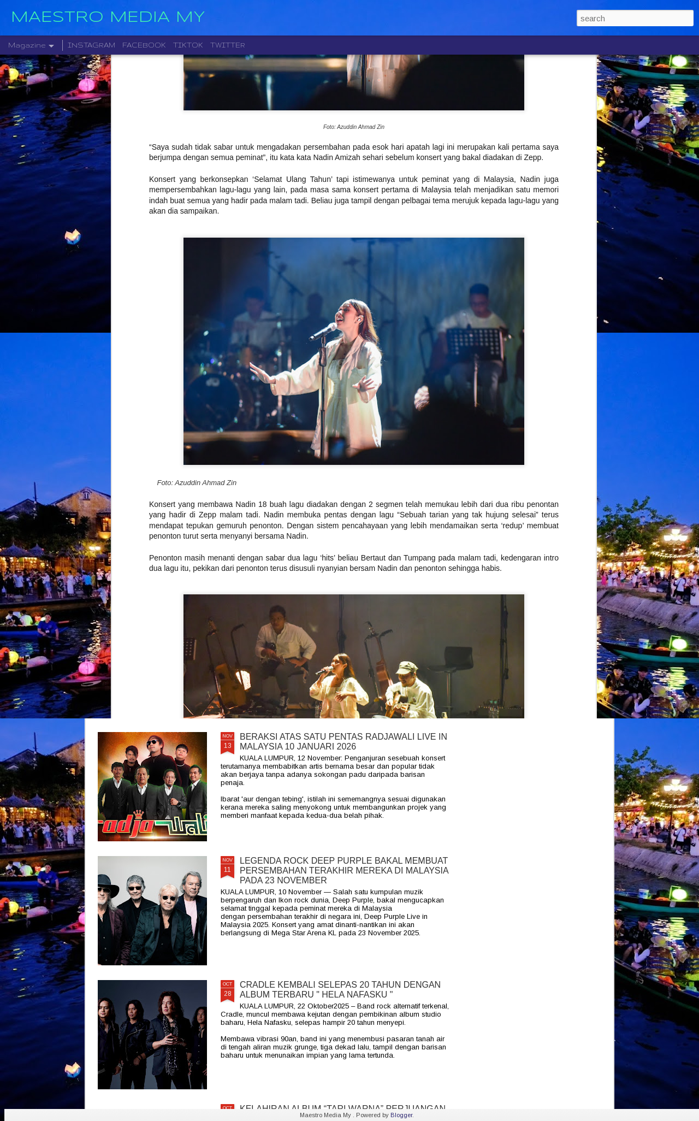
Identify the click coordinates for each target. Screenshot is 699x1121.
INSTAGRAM (91, 45)
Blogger (401, 1115)
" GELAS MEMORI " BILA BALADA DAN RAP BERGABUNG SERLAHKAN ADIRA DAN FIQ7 (331, 493)
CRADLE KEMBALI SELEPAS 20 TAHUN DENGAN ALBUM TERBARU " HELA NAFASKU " (340, 989)
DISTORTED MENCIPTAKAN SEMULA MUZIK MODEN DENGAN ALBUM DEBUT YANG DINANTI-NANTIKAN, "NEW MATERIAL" (341, 622)
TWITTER (227, 45)
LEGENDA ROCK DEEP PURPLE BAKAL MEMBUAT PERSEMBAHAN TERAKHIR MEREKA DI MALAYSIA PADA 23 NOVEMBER (344, 870)
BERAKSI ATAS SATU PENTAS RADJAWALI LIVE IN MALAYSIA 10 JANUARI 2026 (343, 741)
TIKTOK (188, 45)
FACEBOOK (144, 45)
